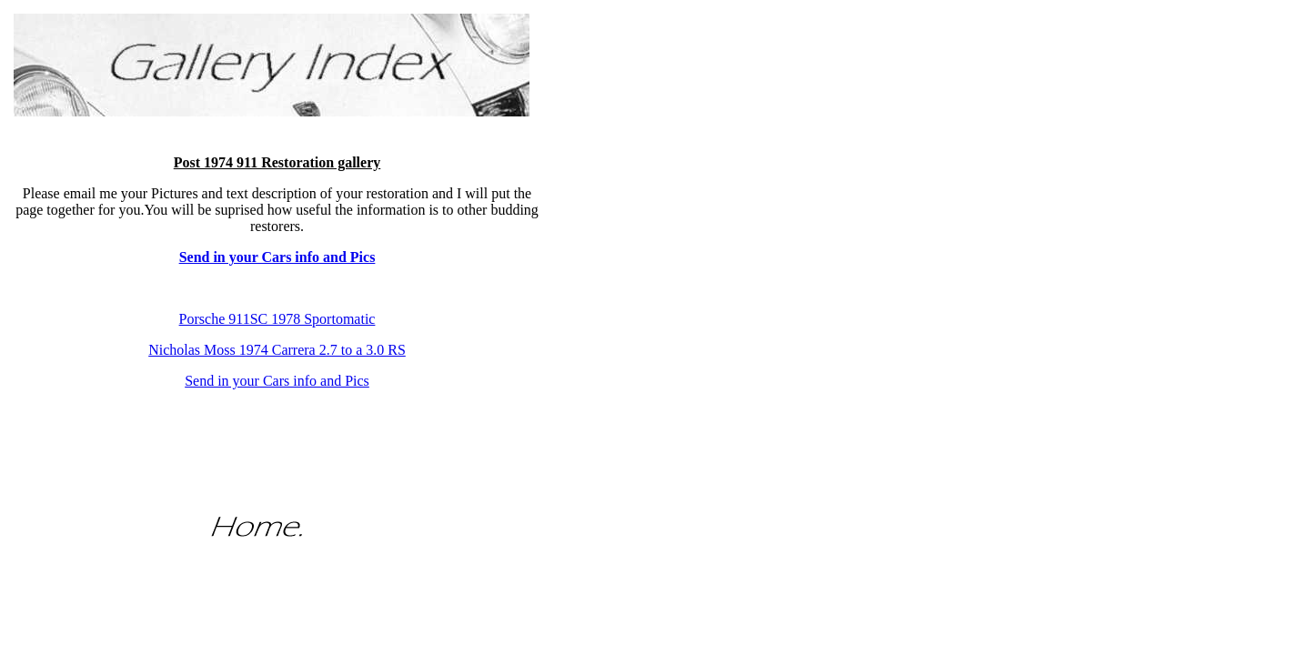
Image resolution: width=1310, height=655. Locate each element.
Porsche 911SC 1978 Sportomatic (277, 319)
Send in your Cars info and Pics (277, 380)
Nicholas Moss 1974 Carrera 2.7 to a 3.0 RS (277, 350)
